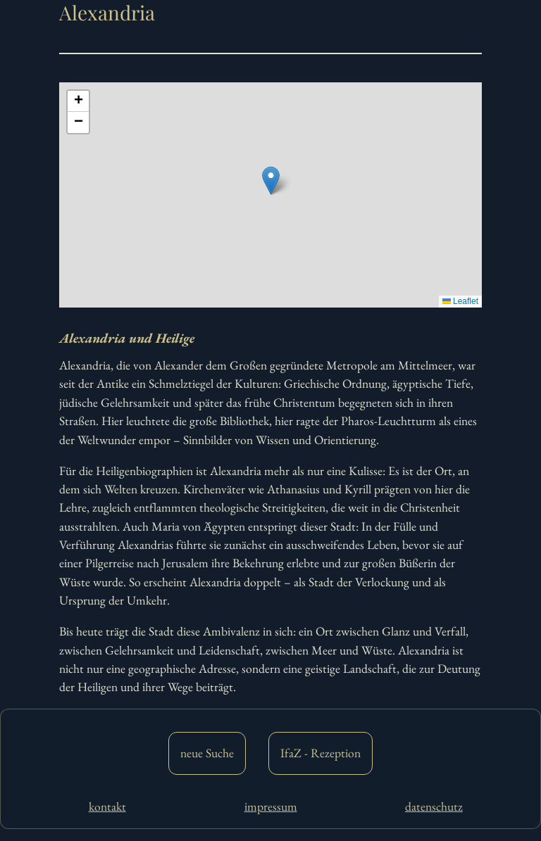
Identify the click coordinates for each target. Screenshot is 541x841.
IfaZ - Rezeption (320, 753)
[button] (271, 180)
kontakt (107, 806)
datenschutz (434, 806)
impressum (270, 806)
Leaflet (460, 301)
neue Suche (207, 753)
